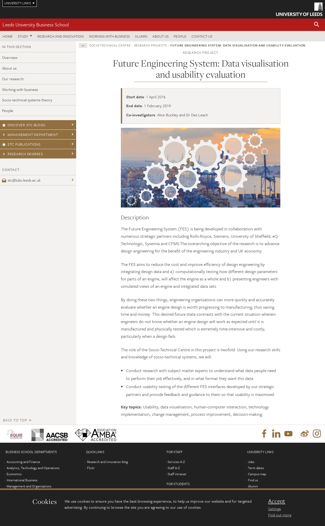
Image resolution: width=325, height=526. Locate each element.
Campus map (257, 473)
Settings (274, 509)
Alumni (141, 36)
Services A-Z (176, 461)
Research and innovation (60, 36)
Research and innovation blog (107, 461)
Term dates (256, 467)
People (180, 36)
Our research (13, 79)
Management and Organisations (29, 486)
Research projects (150, 45)
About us (160, 36)
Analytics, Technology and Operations (33, 467)
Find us (253, 480)
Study (23, 36)
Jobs (251, 461)
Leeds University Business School (36, 24)
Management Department (30, 134)
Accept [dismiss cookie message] (276, 501)
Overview (10, 57)
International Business (22, 480)
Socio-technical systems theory (27, 100)
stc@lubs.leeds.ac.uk (21, 180)
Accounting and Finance (23, 461)
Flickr (91, 467)
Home (8, 36)
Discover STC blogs (23, 124)
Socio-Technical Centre (110, 45)
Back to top (15, 420)
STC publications (21, 144)
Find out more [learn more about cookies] (279, 515)
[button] (316, 25)
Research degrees (22, 153)
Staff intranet (177, 473)
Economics (14, 473)
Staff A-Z (174, 467)
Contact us (201, 36)
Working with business (109, 36)
